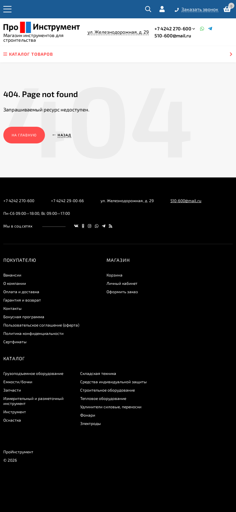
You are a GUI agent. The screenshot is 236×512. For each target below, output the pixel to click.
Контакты (12, 308)
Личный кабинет (122, 283)
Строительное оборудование (107, 390)
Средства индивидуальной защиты (113, 381)
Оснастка (12, 420)
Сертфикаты (15, 341)
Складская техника (98, 373)
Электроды (90, 423)
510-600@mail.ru (172, 35)
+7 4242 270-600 (172, 28)
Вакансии (12, 275)
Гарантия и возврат (22, 300)
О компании (14, 283)
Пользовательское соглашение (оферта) (41, 325)
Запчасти (12, 390)
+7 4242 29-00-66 (67, 200)
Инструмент (14, 411)
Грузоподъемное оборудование (33, 373)
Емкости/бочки (17, 381)
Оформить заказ (122, 291)
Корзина (114, 275)
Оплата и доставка (21, 291)
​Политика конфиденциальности (33, 333)
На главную (24, 135)
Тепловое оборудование (103, 398)
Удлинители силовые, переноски (110, 406)
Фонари (87, 415)
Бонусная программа (23, 316)
